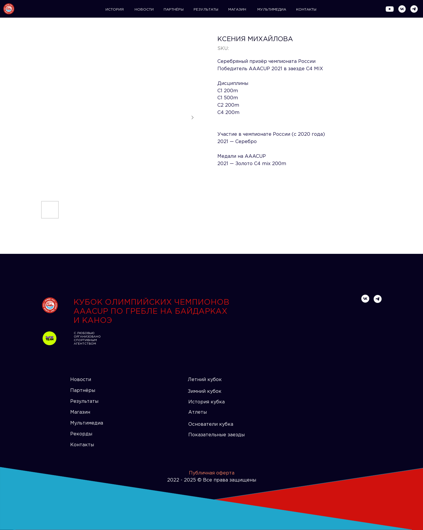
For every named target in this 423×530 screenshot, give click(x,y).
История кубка (206, 402)
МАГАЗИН (237, 9)
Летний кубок (205, 380)
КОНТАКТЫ (306, 9)
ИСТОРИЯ (114, 9)
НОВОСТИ (144, 9)
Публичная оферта (211, 473)
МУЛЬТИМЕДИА (271, 9)
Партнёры (82, 390)
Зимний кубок (204, 391)
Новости (80, 380)
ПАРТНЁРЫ (174, 9)
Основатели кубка (210, 424)
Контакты (82, 445)
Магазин (80, 412)
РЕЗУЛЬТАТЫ (206, 9)
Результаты (84, 401)
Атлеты (197, 412)
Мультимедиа (86, 423)
